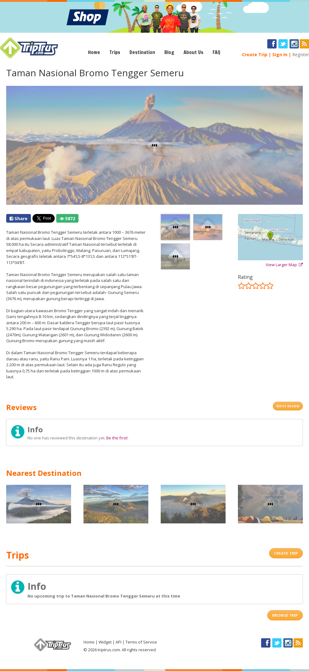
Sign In (279, 54)
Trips (114, 52)
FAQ (216, 52)
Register (300, 54)
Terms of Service (141, 642)
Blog (169, 52)
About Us (193, 52)
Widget (105, 642)
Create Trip (254, 54)
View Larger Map (284, 264)
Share (19, 218)
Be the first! (117, 438)
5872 (67, 218)
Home (94, 52)
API (118, 642)
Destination (142, 52)
